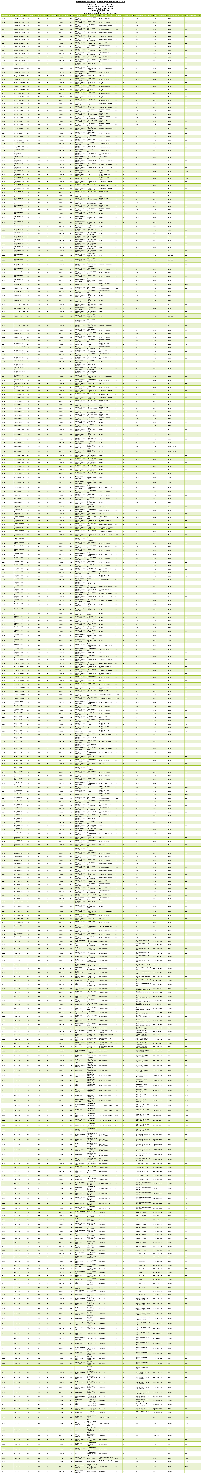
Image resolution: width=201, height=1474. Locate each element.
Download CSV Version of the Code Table (100, 8)
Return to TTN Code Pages (100, 10)
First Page (87, 13)
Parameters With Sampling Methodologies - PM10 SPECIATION (100, 2)
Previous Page (96, 13)
